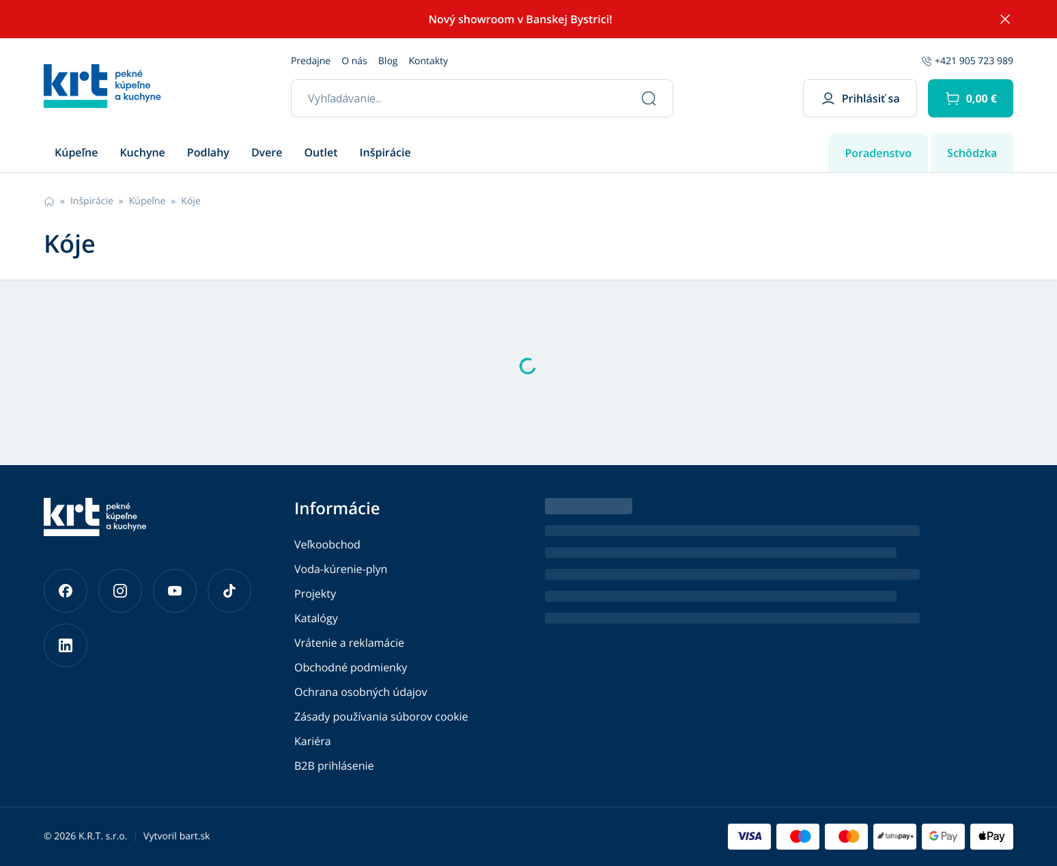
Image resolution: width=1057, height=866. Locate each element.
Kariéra (312, 741)
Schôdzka (972, 152)
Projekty (315, 593)
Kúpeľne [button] (76, 152)
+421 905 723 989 (967, 61)
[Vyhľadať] (648, 98)
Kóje (190, 201)
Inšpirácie (385, 152)
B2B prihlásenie (334, 765)
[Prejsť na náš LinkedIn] (65, 645)
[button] (970, 98)
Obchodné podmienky (350, 667)
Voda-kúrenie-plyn (340, 568)
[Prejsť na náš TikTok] (229, 591)
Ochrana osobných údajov (360, 691)
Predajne (310, 61)
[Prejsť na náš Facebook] (65, 591)
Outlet (321, 152)
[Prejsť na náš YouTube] (175, 591)
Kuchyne (142, 152)
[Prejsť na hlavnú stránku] (102, 86)
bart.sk (195, 836)
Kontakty (428, 61)
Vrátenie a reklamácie (349, 642)
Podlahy (208, 152)
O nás (354, 61)
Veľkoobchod (327, 544)
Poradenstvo (878, 152)
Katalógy (316, 618)
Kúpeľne (147, 201)
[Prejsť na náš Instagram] (120, 591)
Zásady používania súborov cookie (381, 716)
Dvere (267, 152)
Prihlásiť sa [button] (860, 98)
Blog (388, 61)
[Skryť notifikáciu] (1005, 19)
